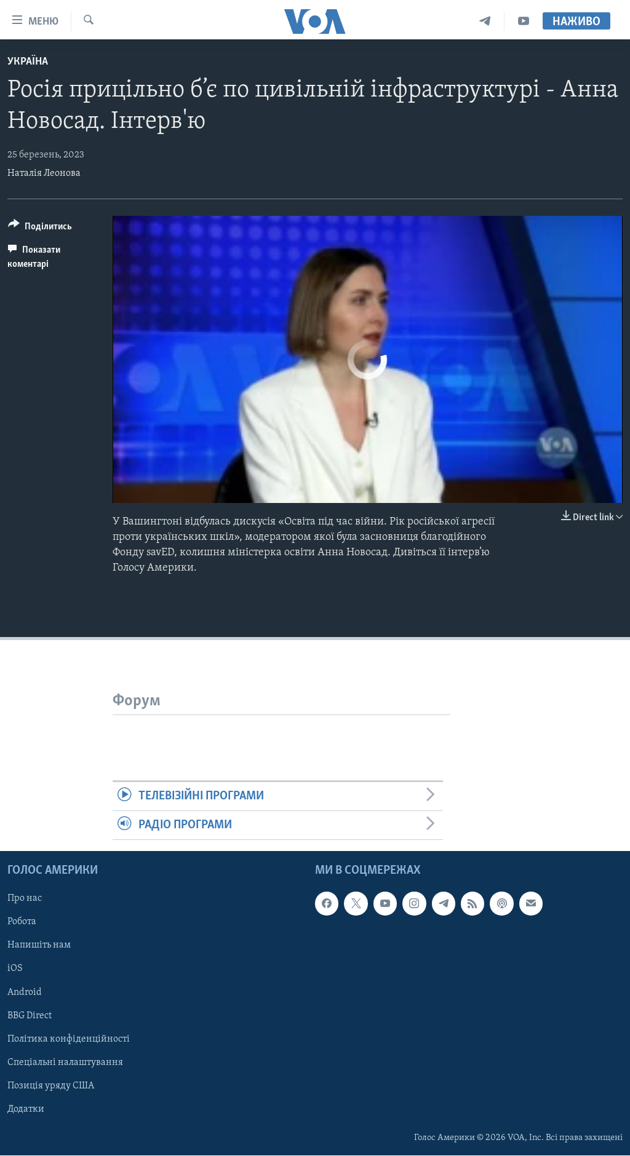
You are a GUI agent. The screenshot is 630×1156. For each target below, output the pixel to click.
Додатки (25, 1109)
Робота (21, 922)
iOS (15, 969)
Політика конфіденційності (68, 1039)
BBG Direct (29, 1016)
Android (24, 992)
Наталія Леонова (44, 173)
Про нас (24, 899)
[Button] (40, 228)
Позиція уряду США (50, 1086)
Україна (27, 62)
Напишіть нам (39, 946)
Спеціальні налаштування (65, 1062)
